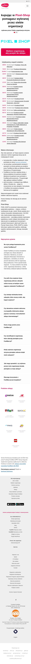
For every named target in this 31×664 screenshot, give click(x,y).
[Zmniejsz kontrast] (27, 1)
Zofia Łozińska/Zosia (19, 110)
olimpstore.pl (19, 650)
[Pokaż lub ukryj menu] (27, 6)
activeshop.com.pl (19, 656)
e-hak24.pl (24, 653)
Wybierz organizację (15, 483)
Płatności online (16, 529)
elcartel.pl (5, 650)
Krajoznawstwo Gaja (17, 71)
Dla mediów (15, 561)
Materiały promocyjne (15, 521)
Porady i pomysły (15, 496)
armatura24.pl (16, 653)
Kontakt (15, 567)
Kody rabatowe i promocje (15, 491)
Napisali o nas (15, 554)
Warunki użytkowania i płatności (15, 585)
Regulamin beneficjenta (15, 574)
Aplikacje (15, 487)
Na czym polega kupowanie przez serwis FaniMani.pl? (14, 246)
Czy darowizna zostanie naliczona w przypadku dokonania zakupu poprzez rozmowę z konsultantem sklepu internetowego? (14, 312)
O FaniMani (15, 559)
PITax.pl (21, 623)
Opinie (15, 557)
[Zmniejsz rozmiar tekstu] (29, 1)
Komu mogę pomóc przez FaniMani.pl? (12, 326)
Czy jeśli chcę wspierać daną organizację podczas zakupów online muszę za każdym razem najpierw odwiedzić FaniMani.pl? (14, 282)
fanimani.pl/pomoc (7, 471)
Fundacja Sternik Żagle (20, 133)
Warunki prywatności (15, 581)
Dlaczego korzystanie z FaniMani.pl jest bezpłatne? (12, 379)
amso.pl (12, 650)
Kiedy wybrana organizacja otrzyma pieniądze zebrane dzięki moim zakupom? (14, 352)
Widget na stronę (15, 534)
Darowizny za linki (15, 532)
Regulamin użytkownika (15, 572)
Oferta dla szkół (15, 563)
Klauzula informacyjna (15, 583)
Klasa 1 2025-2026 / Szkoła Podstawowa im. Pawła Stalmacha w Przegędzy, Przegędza (17, 124)
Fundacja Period (19, 98)
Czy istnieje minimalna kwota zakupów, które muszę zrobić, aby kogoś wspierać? (14, 297)
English (15, 637)
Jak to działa (15, 480)
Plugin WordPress (15, 536)
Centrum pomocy (15, 485)
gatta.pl (26, 650)
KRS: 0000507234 (15, 607)
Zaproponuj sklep (15, 498)
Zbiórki (15, 527)
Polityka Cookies (15, 587)
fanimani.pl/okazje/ (20, 162)
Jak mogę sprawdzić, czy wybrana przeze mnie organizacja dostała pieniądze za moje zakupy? (14, 366)
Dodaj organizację (15, 518)
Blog (15, 525)
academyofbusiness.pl (15, 658)
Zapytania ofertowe (15, 565)
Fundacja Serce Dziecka (21, 107)
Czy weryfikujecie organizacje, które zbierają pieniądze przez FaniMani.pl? (13, 338)
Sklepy (15, 489)
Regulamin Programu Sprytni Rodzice (15, 576)
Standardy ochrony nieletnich (15, 578)
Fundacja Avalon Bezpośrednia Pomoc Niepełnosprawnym (15, 88)
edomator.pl (10, 656)
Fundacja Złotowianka (20, 69)
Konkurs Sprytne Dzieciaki (15, 592)
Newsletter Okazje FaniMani (15, 494)
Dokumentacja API (15, 542)
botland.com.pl (7, 653)
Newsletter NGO (15, 523)
